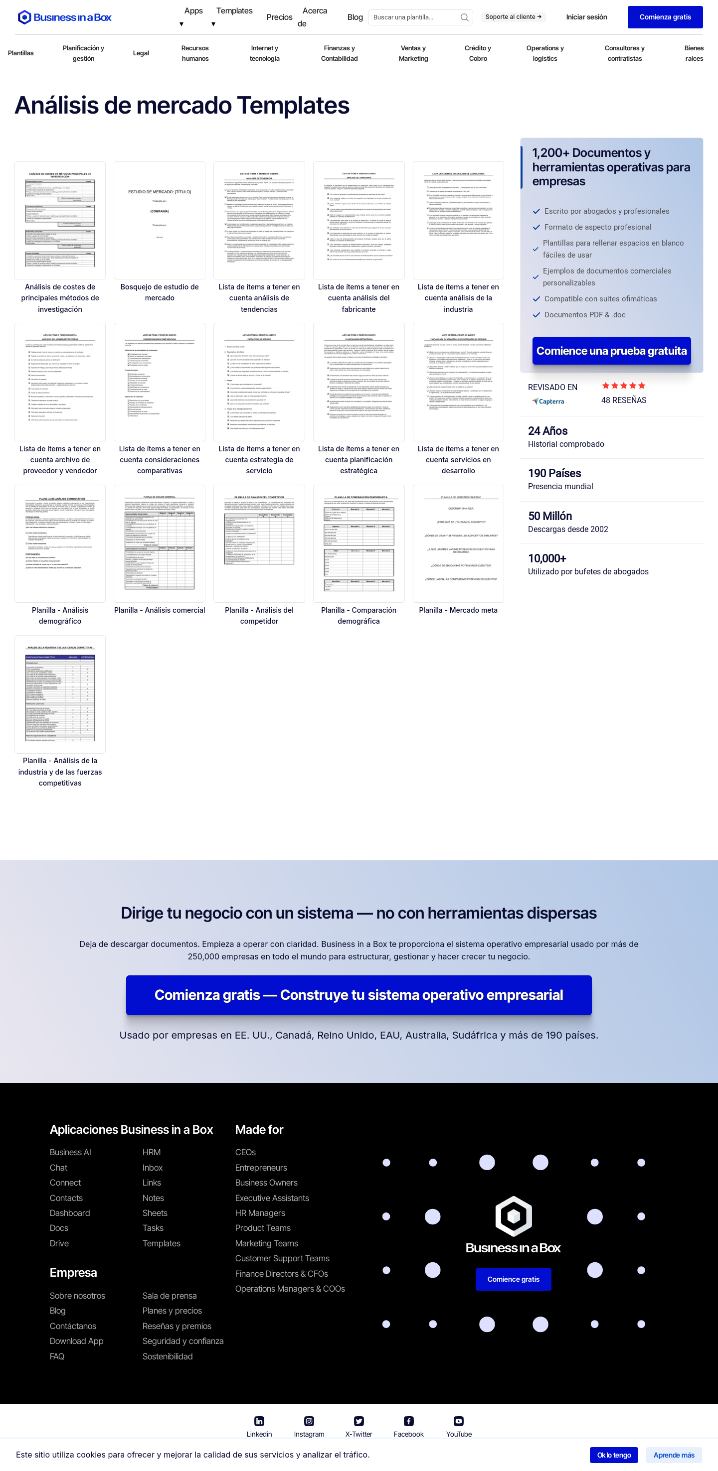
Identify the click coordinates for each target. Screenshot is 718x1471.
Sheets (155, 1213)
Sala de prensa (170, 1296)
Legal (141, 53)
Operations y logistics (545, 53)
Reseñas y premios (177, 1326)
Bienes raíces (694, 53)
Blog (58, 1311)
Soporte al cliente (513, 16)
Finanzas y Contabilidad (339, 53)
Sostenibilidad (168, 1356)
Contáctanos (73, 1326)
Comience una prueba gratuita (612, 350)
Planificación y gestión (83, 53)
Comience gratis (513, 1279)
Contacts (66, 1198)
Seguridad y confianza (183, 1341)
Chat (58, 1168)
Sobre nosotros (77, 1296)
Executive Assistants (272, 1198)
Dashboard (70, 1213)
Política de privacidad (402, 1456)
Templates (161, 1243)
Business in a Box (258, 1456)
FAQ (57, 1356)
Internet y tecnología (265, 53)
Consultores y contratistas (625, 53)
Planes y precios (172, 1311)
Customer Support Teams (282, 1258)
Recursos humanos (195, 53)
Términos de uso (323, 1456)
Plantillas (21, 53)
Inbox (153, 1168)
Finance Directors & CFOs (281, 1274)
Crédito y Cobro (478, 53)
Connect (65, 1183)
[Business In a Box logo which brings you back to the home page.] (65, 17)
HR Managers (260, 1213)
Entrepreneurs (261, 1168)
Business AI (70, 1152)
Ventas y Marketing (413, 53)
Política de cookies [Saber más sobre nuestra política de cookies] (486, 1456)
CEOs (245, 1152)
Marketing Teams (266, 1243)
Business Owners (266, 1183)
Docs (59, 1228)
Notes (153, 1198)
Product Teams (263, 1228)
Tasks (153, 1228)
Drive (59, 1243)
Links (152, 1183)
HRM (152, 1152)
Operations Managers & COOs (290, 1289)
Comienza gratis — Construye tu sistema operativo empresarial (359, 994)
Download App (77, 1341)
